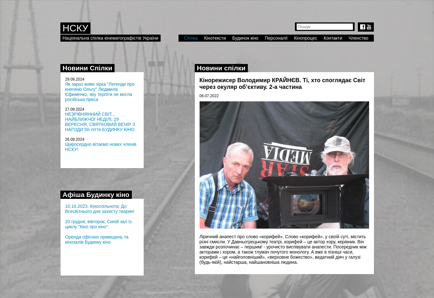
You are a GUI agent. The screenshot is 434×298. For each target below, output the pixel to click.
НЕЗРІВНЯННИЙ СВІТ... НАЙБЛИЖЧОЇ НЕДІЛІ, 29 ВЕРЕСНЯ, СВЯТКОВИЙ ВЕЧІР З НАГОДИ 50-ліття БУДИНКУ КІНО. (100, 122)
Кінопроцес (305, 38)
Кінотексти (215, 38)
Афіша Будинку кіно (96, 194)
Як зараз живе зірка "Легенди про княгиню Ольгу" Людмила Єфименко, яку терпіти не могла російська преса (100, 92)
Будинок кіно (245, 38)
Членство (358, 38)
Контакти (333, 38)
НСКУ (75, 28)
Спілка (191, 38)
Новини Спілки (88, 68)
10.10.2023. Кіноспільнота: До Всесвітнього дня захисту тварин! (100, 209)
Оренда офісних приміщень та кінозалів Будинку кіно (97, 239)
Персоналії (276, 38)
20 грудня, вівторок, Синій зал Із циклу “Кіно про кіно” (98, 224)
